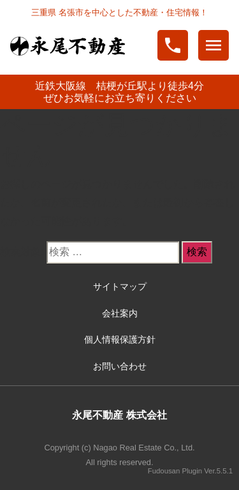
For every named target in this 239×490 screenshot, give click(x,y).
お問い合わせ (120, 366)
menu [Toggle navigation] (213, 45)
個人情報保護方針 (120, 339)
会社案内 (120, 313)
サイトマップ (120, 286)
